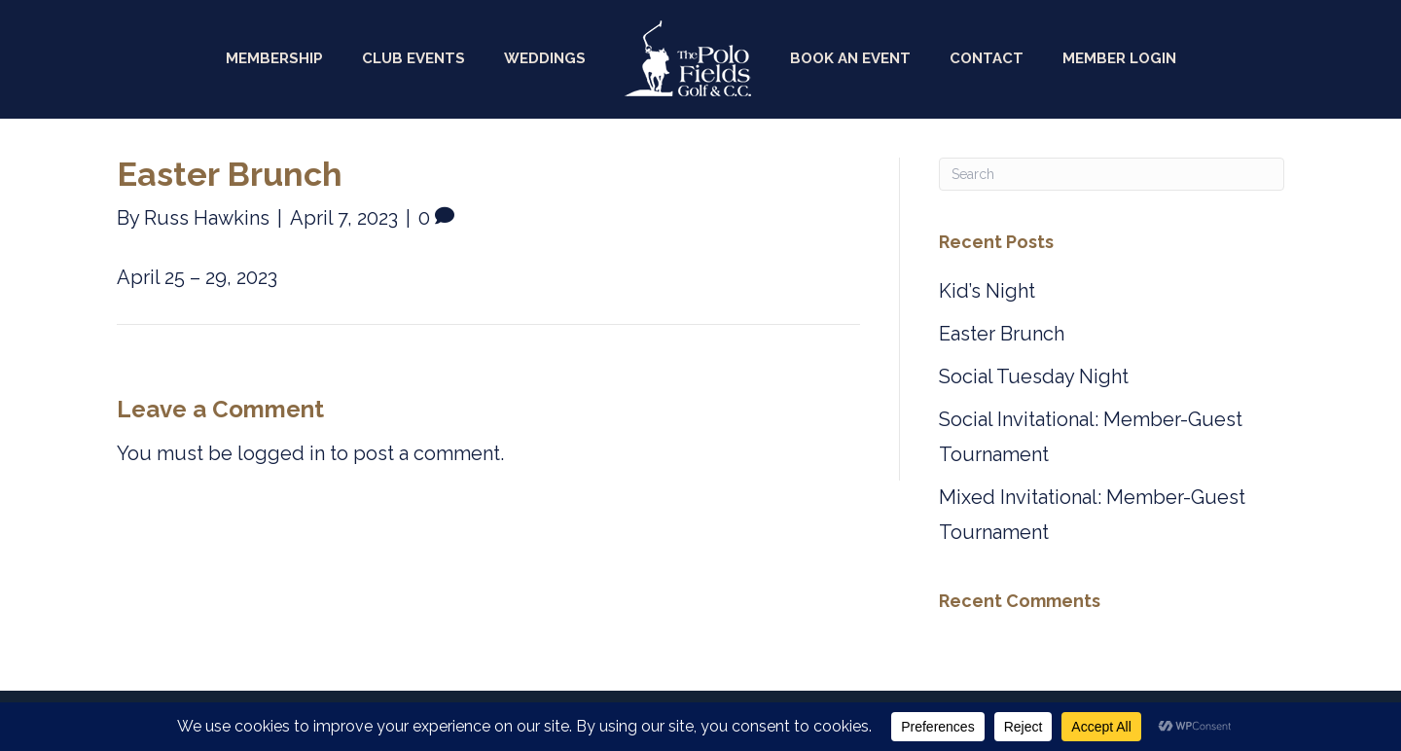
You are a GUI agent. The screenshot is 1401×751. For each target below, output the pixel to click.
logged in (281, 453)
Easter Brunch (1001, 333)
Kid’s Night (987, 291)
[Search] (1111, 174)
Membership (274, 58)
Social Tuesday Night (1034, 376)
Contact (987, 58)
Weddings (545, 58)
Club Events (413, 58)
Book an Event (850, 58)
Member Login (1119, 58)
